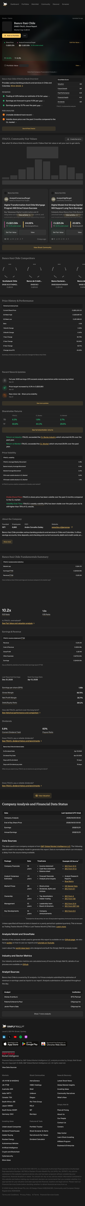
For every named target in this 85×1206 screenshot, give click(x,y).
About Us (60, 1114)
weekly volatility (37, 504)
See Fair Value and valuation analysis (18, 623)
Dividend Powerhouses (10, 1131)
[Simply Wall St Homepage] (5, 4)
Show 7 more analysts (42, 1014)
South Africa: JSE (8, 1102)
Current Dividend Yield (11, 732)
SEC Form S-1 (70, 889)
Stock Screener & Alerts (39, 1131)
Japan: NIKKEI (7, 1106)
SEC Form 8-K (70, 911)
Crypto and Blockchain (11, 1152)
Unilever (33, 1093)
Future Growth (62, 88)
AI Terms (35, 1195)
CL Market (44, 444)
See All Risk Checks (28, 128)
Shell (31, 1089)
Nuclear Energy (8, 1139)
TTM (11, 571)
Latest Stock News (64, 1081)
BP (31, 1110)
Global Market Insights (66, 1085)
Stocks (4, 18)
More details (17, 86)
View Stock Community (42, 247)
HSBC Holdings (35, 1085)
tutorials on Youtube (46, 943)
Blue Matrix (69, 881)
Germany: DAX (7, 1114)
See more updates (42, 403)
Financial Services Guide (49, 1195)
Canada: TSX (7, 1097)
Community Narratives (66, 1093)
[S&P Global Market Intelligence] (42, 1054)
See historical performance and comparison (21, 713)
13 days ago (41, 239)
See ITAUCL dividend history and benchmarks (22, 741)
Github (25, 964)
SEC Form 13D (70, 899)
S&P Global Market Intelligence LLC (55, 846)
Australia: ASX (7, 1089)
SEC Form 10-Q (70, 869)
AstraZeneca (35, 1081)
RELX (32, 1106)
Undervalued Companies (11, 1127)
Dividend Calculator (37, 1139)
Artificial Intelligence (10, 1147)
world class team (23, 948)
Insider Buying (7, 1135)
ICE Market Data (71, 886)
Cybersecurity (7, 1156)
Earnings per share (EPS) (12, 687)
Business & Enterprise (65, 1146)
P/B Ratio (46, 614)
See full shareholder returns (42, 430)
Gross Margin (8, 693)
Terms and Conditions (10, 1195)
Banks (10, 18)
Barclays (33, 1114)
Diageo (32, 1097)
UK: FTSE (5, 1085)
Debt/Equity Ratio (9, 703)
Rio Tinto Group (36, 1102)
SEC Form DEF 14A (72, 906)
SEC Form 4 (69, 896)
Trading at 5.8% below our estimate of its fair (27, 96)
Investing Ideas (63, 1089)
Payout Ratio (47, 732)
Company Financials (43, 72)
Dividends (61, 102)
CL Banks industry (48, 437)
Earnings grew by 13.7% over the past (24, 105)
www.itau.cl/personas (62, 527)
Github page (70, 939)
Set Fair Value (11, 232)
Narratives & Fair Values (39, 1135)
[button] (44, 42)
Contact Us (61, 1122)
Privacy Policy (25, 1195)
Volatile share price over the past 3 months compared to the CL (31, 121)
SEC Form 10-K (70, 866)
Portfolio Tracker (36, 1127)
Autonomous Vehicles (10, 1143)
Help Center (62, 1133)
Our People (61, 1118)
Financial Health (63, 97)
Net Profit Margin (9, 698)
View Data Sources (9, 1067)
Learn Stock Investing (65, 1137)
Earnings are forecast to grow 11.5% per (25, 101)
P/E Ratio (6, 614)
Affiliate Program (63, 1141)
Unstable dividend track (19, 114)
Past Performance (63, 93)
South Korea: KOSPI (9, 1110)
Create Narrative (74, 139)
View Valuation (42, 795)
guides (9, 943)
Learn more (61, 927)
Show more (7, 542)
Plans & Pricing (63, 1110)
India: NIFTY (6, 1093)
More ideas (6, 1160)
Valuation (61, 84)
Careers (60, 1127)
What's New (62, 1097)
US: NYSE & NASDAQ (10, 1081)
